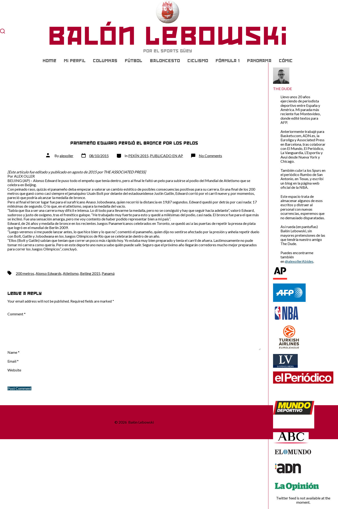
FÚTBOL (133, 61)
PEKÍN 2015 (138, 155)
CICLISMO (197, 61)
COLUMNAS (105, 61)
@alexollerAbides (299, 261)
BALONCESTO (165, 61)
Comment (16, 314)
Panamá (108, 273)
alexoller (66, 155)
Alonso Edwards (48, 273)
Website (14, 370)
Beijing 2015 (90, 273)
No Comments (210, 155)
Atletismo (71, 273)
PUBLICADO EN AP (166, 155)
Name (13, 352)
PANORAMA (259, 61)
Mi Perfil (74, 61)
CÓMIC (286, 61)
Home (49, 61)
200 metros (25, 273)
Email (13, 361)
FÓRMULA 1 (228, 61)
